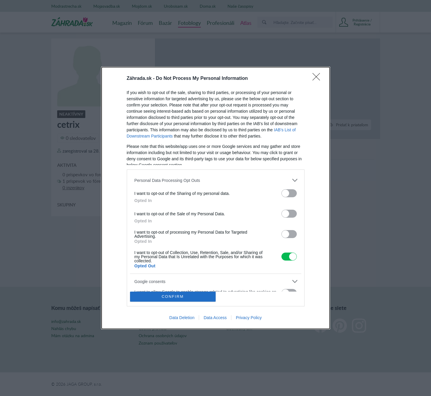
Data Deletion (182, 317)
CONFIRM (173, 296)
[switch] (289, 193)
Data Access (215, 317)
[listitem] (215, 180)
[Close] (318, 78)
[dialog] (216, 198)
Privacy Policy (249, 317)
